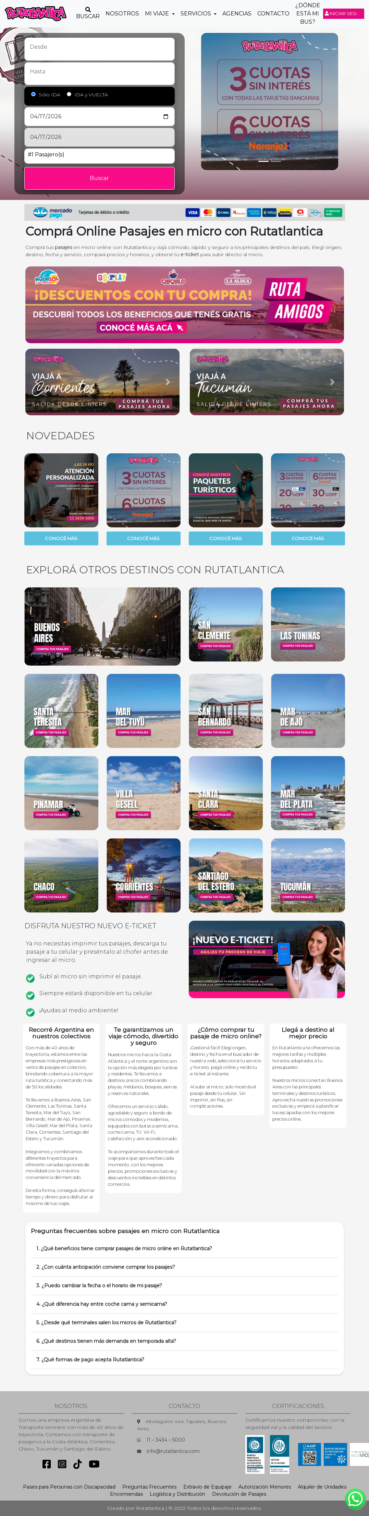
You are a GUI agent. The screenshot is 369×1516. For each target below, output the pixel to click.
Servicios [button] (196, 13)
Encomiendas (126, 1494)
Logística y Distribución (177, 1494)
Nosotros (122, 13)
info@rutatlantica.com (173, 1451)
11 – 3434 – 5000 (165, 1440)
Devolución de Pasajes (239, 1494)
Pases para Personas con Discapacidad (69, 1487)
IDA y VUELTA (91, 94)
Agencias (236, 13)
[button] (37, 382)
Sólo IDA (49, 94)
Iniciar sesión (344, 13)
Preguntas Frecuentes (149, 1487)
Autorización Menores (264, 1487)
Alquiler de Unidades (322, 1487)
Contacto (273, 13)
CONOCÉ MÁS (61, 538)
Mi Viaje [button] (157, 13)
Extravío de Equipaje (207, 1487)
